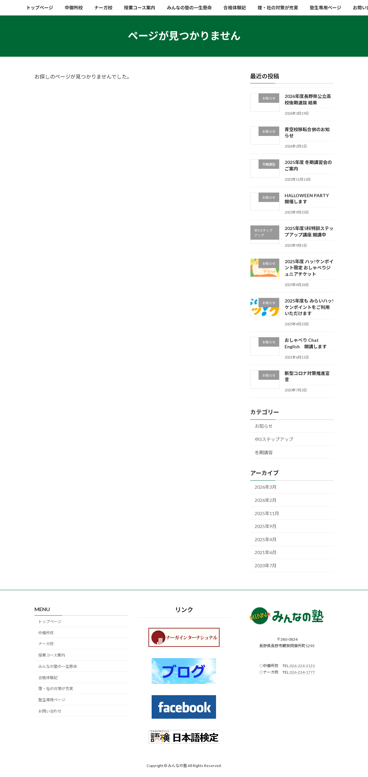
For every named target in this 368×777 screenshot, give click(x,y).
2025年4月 (266, 539)
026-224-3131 (302, 665)
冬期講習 (264, 452)
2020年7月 (266, 565)
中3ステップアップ (274, 439)
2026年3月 (266, 487)
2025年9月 (266, 526)
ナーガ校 (46, 644)
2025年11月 (267, 513)
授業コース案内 (51, 655)
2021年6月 (266, 552)
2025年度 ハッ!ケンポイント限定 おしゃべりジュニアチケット (309, 267)
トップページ (49, 621)
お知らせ (264, 426)
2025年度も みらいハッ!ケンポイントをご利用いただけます (309, 307)
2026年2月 (266, 500)
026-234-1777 (302, 672)
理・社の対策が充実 (55, 688)
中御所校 (46, 632)
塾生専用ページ (51, 700)
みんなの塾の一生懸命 (57, 666)
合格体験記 (48, 677)
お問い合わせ (49, 711)
